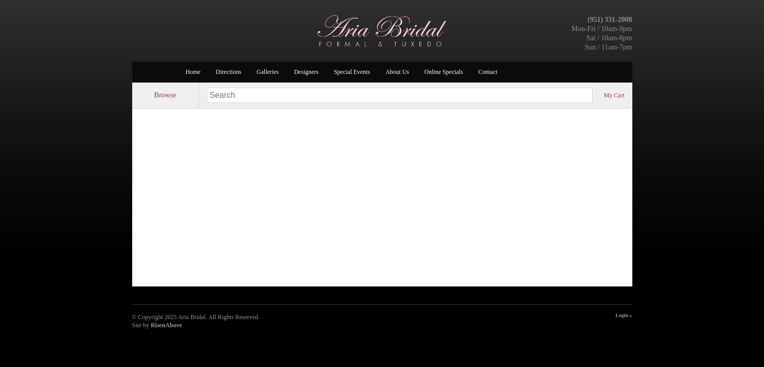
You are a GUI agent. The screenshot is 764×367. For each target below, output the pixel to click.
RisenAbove (166, 325)
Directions (228, 71)
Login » (623, 315)
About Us (397, 71)
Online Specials (443, 71)
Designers (306, 71)
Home (193, 71)
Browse (165, 95)
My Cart (614, 95)
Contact (487, 71)
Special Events (352, 71)
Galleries (268, 71)
